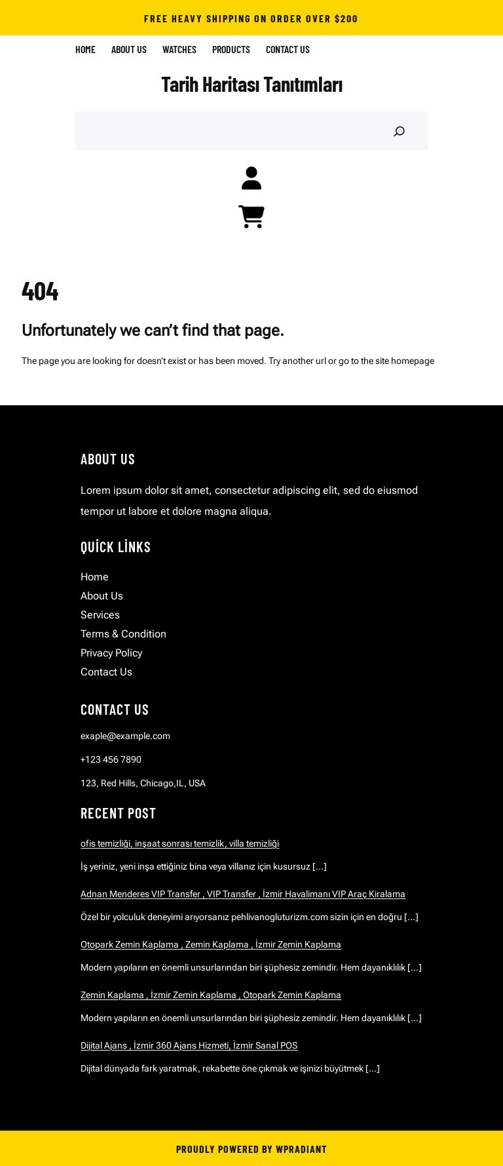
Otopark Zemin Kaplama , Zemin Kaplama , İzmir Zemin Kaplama (211, 944)
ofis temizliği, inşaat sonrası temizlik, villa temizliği (180, 843)
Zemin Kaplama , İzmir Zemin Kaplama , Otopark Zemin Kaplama (211, 995)
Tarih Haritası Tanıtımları (252, 83)
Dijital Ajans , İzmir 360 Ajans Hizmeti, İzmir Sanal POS (189, 1045)
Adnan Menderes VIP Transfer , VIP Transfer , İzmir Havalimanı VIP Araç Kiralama (243, 894)
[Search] (398, 131)
